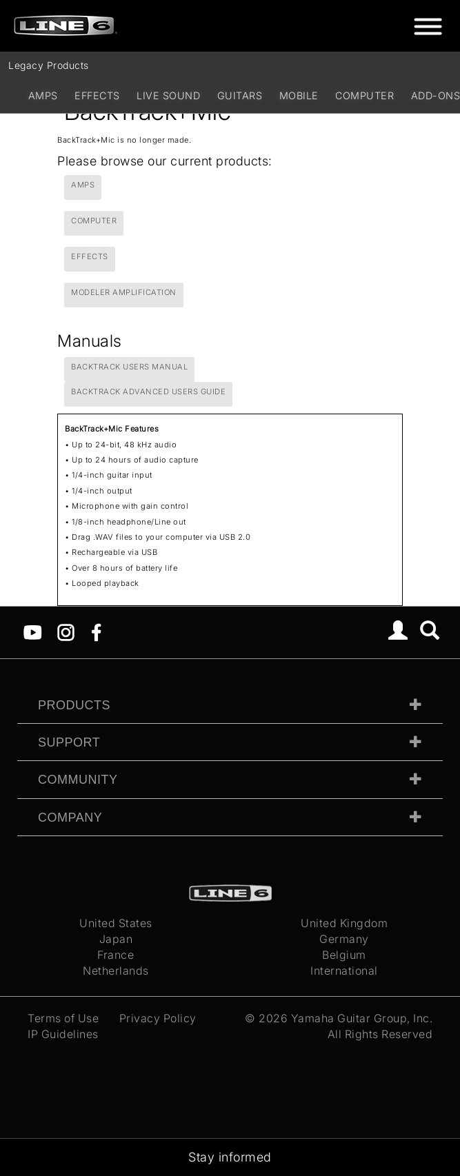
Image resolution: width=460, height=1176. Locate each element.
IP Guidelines (63, 1034)
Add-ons (436, 95)
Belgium (344, 955)
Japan (116, 939)
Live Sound (168, 95)
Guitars (240, 95)
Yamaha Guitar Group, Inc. (362, 1018)
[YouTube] (32, 631)
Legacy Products (48, 65)
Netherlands (116, 970)
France (115, 955)
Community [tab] (78, 780)
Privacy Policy (158, 1018)
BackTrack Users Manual (129, 367)
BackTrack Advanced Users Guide (148, 391)
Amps (43, 95)
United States (115, 923)
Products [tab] (74, 705)
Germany (344, 939)
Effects (97, 95)
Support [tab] (69, 742)
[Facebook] (96, 631)
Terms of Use (63, 1018)
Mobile (299, 95)
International (344, 970)
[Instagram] (65, 631)
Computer (364, 95)
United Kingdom (344, 923)
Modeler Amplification (124, 292)
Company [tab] (70, 817)
